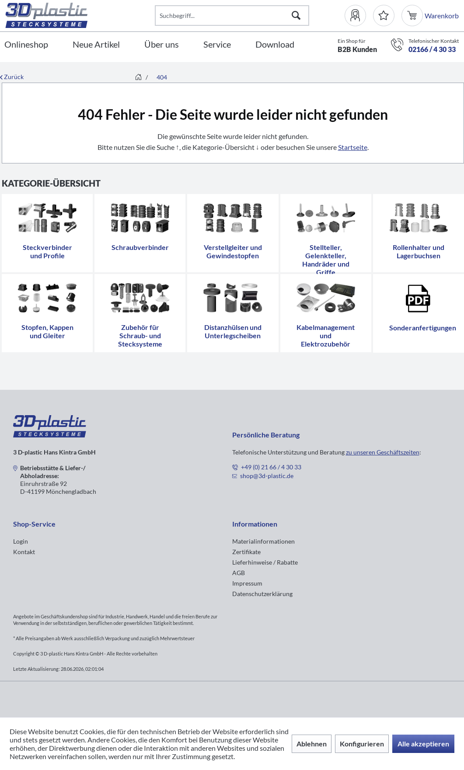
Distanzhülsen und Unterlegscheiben (233, 331)
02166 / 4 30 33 (432, 49)
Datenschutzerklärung (262, 593)
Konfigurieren (362, 743)
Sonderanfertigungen (422, 327)
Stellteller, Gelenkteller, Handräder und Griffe (325, 259)
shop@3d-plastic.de (266, 475)
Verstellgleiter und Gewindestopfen (233, 251)
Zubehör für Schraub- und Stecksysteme (140, 335)
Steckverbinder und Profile (47, 251)
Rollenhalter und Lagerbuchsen (418, 251)
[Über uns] (161, 45)
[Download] (274, 45)
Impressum (247, 583)
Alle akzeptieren (423, 743)
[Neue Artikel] (96, 45)
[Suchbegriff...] (232, 15)
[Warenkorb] (413, 15)
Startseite (352, 147)
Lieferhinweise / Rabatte (265, 562)
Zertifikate (246, 551)
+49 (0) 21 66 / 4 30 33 (271, 467)
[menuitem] (359, 15)
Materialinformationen (263, 541)
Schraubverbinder (140, 247)
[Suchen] (296, 15)
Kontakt (24, 551)
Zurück (12, 76)
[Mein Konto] (359, 15)
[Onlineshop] (26, 45)
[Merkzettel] (383, 15)
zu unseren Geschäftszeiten (382, 452)
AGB (238, 572)
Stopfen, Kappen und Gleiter (47, 331)
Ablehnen (312, 743)
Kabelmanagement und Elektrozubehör (326, 335)
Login (20, 541)
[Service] (217, 45)
